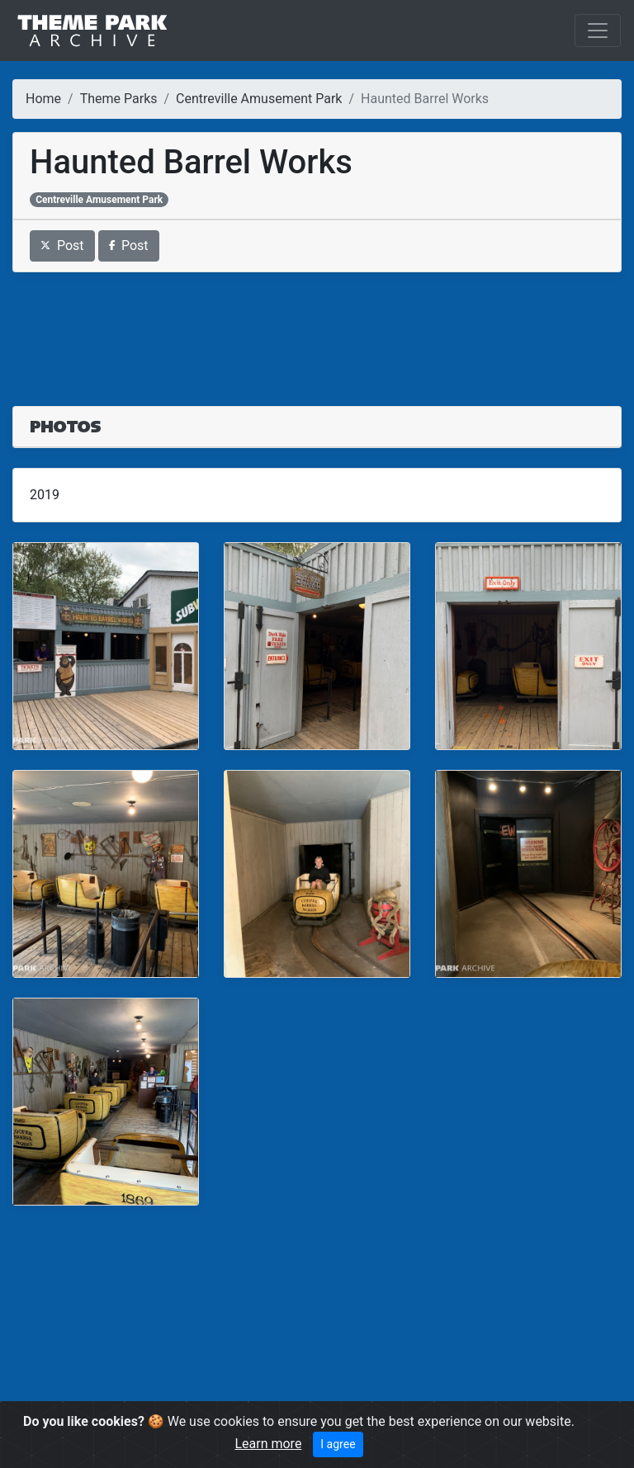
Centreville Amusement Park (259, 98)
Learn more (267, 1443)
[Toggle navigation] (598, 30)
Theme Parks (119, 98)
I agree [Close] (337, 1444)
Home (43, 98)
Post (62, 245)
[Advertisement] (317, 329)
